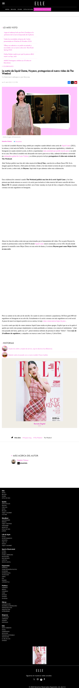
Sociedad (4, 598)
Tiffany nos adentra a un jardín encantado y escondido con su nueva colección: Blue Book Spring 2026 (19, 47)
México (4, 589)
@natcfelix (18, 141)
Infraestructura (7, 607)
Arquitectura (6, 609)
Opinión (4, 596)
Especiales (5, 622)
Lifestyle (4, 560)
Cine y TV (4, 542)
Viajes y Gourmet (7, 513)
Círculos (4, 507)
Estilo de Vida (6, 529)
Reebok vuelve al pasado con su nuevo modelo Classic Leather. (28, 355)
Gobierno (5, 587)
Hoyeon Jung (27, 438)
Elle (3, 491)
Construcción (6, 604)
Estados (4, 595)
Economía (5, 571)
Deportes (4, 540)
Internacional (6, 573)
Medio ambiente (6, 628)
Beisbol (4, 553)
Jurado (4, 531)
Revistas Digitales (42, 9)
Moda (7, 9)
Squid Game (66, 146)
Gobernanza (5, 631)
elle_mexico (39, 679)
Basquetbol (5, 556)
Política (4, 586)
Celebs (19, 9)
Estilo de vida (28, 9)
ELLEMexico (34, 679)
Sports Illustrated (8, 549)
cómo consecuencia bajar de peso (54, 321)
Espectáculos (6, 503)
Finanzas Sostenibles (8, 635)
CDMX (3, 593)
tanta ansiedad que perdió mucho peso (56, 151)
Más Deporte (6, 558)
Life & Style (6, 535)
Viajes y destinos (7, 523)
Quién (4, 502)
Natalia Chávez (22, 460)
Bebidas (4, 522)
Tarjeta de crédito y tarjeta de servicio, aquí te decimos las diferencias (30, 349)
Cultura (4, 514)
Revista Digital (39, 424)
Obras (4, 576)
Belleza (13, 9)
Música (4, 544)
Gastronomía (6, 520)
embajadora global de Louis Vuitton (16, 156)
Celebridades (8, 66)
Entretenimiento (7, 538)
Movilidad (5, 633)
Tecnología (5, 575)
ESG (3, 578)
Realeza (4, 505)
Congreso (5, 591)
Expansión (6, 566)
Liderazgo (5, 618)
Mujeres (4, 580)
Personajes (5, 525)
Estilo (4, 536)
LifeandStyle (6, 582)
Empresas (5, 567)
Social (4, 630)
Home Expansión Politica (9, 569)
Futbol (4, 551)
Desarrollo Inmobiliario (9, 606)
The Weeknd (38, 438)
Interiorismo (6, 611)
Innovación (5, 637)
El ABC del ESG (6, 639)
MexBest (5, 518)
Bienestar (5, 527)
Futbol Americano (7, 555)
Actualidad (5, 617)
